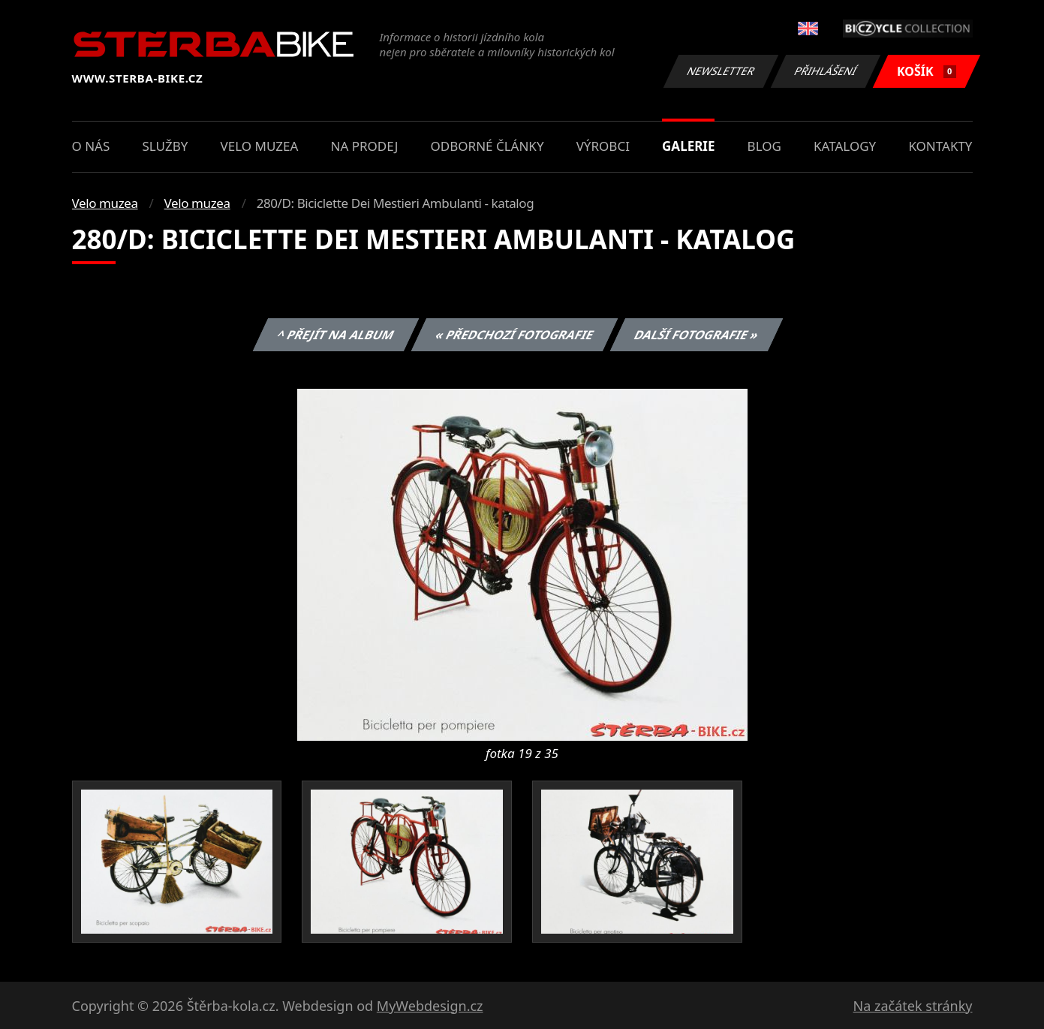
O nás (91, 146)
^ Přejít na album (336, 334)
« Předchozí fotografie (514, 334)
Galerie (688, 146)
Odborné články (487, 146)
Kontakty (940, 146)
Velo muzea (260, 146)
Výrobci (603, 146)
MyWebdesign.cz (430, 1006)
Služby (165, 146)
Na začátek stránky (913, 1006)
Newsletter (721, 71)
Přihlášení (826, 71)
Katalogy (845, 146)
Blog (764, 146)
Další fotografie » (697, 334)
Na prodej (365, 146)
